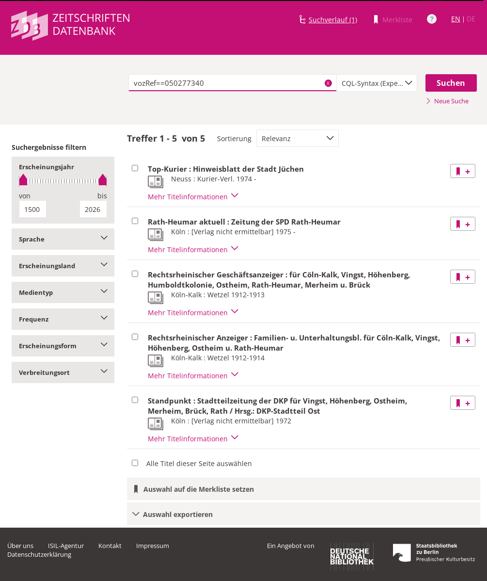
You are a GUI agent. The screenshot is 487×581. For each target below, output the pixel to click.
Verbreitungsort (63, 372)
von (25, 195)
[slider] (63, 181)
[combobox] (377, 83)
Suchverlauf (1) (333, 19)
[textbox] (232, 83)
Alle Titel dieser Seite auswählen (199, 463)
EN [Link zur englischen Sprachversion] (455, 18)
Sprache (63, 239)
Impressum (152, 545)
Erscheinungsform (63, 345)
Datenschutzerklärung (39, 554)
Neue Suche (447, 101)
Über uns (20, 545)
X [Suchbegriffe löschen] (328, 83)
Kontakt (110, 545)
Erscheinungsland (63, 265)
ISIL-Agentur (66, 545)
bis (102, 195)
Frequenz (63, 319)
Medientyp (63, 292)
